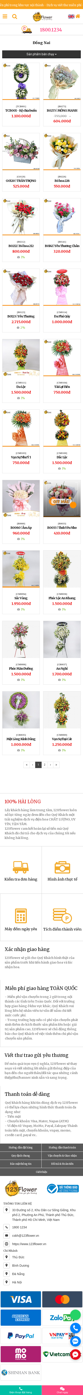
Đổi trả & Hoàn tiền (62, 1163)
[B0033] (62, 523)
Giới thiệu (41, 1172)
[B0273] (62, 106)
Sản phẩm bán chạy (42, 54)
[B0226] (62, 176)
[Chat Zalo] (75, 1341)
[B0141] (62, 241)
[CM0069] (62, 734)
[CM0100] (62, 453)
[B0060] (21, 523)
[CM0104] (62, 382)
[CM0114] (62, 312)
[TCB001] (21, 106)
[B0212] (21, 241)
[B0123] (21, 312)
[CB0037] (62, 664)
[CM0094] (21, 594)
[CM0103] (21, 453)
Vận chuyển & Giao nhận (62, 1155)
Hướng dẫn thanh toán (62, 1147)
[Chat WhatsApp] (75, 1315)
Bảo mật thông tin (20, 1163)
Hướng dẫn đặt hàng (21, 1147)
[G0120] (21, 176)
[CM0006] (21, 664)
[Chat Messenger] (75, 1354)
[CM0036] (62, 594)
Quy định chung (20, 1155)
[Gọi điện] (75, 1328)
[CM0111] (21, 382)
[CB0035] (21, 734)
